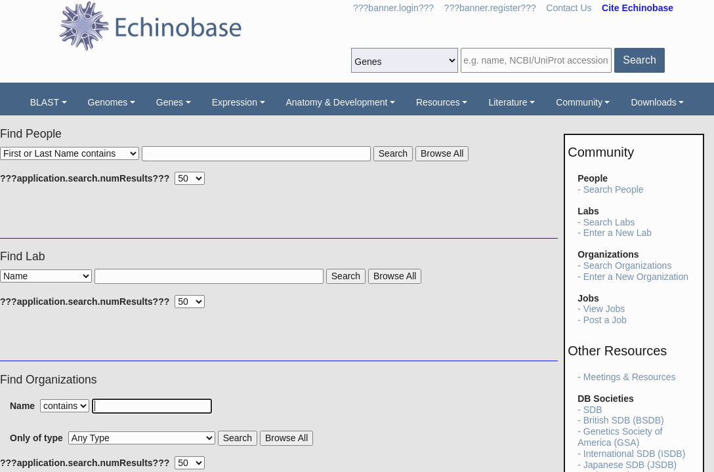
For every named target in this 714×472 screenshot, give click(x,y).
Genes (169, 102)
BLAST (44, 102)
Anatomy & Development (337, 102)
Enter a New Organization (635, 276)
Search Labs (609, 222)
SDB (592, 409)
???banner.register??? (490, 8)
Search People (613, 189)
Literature (507, 102)
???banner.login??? (393, 8)
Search (639, 60)
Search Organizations (627, 265)
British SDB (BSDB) (623, 420)
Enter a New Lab (617, 232)
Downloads (653, 102)
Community (579, 102)
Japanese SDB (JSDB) (630, 465)
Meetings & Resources (629, 377)
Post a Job (605, 320)
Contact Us (568, 8)
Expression (234, 102)
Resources (438, 102)
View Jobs (604, 309)
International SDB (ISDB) (634, 453)
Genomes (108, 102)
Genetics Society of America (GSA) (620, 437)
